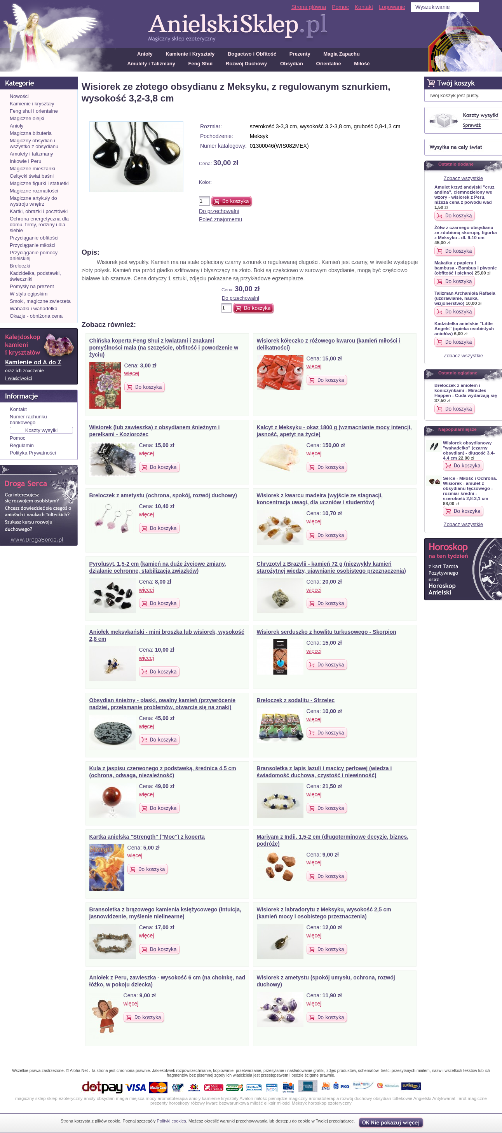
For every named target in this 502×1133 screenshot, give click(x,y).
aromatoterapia (173, 1098)
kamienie (211, 1098)
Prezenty (299, 54)
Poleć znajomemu (220, 219)
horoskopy (179, 1103)
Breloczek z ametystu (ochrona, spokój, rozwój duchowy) (163, 495)
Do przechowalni (219, 211)
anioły (90, 1098)
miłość (260, 1098)
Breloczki (20, 266)
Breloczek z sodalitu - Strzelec (296, 700)
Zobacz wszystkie (463, 178)
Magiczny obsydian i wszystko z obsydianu (34, 143)
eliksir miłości (277, 1103)
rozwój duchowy (356, 1098)
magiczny (298, 1098)
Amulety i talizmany (31, 154)
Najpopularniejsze (457, 429)
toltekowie (402, 1098)
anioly (194, 1098)
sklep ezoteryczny (65, 1098)
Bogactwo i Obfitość (252, 54)
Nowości (19, 96)
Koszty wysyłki (41, 430)
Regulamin (22, 445)
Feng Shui (200, 63)
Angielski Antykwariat (434, 1098)
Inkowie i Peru (25, 161)
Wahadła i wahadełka (34, 308)
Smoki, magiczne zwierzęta (40, 301)
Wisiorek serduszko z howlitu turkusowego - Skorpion (326, 632)
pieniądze (277, 1098)
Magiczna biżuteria (31, 133)
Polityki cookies (171, 1121)
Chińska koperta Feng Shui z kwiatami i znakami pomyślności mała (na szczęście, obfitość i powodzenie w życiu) (164, 347)
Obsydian (291, 63)
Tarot (462, 1098)
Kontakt (364, 7)
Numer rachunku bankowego (28, 419)
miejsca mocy (143, 1098)
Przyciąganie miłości (32, 245)
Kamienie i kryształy (32, 104)
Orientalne (328, 63)
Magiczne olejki (27, 118)
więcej (131, 373)
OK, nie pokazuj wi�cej (391, 1123)
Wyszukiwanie (432, 7)
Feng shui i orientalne (34, 111)
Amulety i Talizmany (151, 63)
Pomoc (340, 7)
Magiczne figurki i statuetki (39, 183)
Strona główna (308, 7)
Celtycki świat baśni (32, 176)
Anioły (145, 54)
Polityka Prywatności (33, 453)
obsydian (106, 1098)
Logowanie (392, 7)
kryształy (230, 1098)
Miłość (362, 63)
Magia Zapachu (341, 54)
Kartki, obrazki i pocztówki (39, 211)
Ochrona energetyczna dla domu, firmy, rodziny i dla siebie (39, 224)
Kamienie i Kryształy (190, 54)
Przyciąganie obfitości (34, 238)
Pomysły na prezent (32, 286)
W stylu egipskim (28, 294)
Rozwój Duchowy (246, 63)
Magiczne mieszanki (32, 168)
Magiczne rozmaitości (34, 191)
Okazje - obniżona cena (36, 316)
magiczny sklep (30, 1098)
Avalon (246, 1098)
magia (122, 1098)
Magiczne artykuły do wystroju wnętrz (33, 201)
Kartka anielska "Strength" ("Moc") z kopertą (147, 837)
